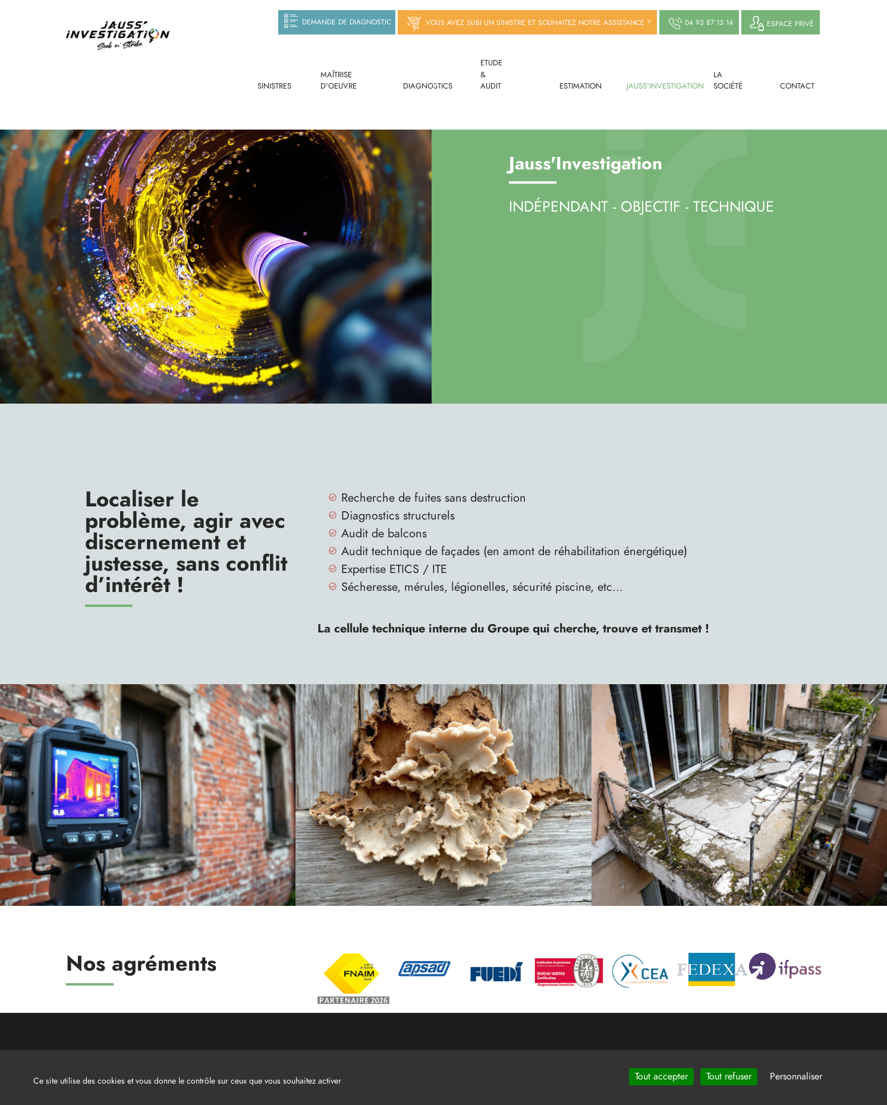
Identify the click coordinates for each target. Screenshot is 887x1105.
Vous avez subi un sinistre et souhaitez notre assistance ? (527, 23)
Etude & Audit (491, 75)
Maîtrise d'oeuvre (338, 81)
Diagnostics (415, 86)
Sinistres (266, 86)
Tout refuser (728, 1076)
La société (724, 81)
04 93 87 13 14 (699, 23)
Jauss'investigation (648, 86)
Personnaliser (796, 1076)
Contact (789, 86)
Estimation (571, 86)
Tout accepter (661, 1076)
